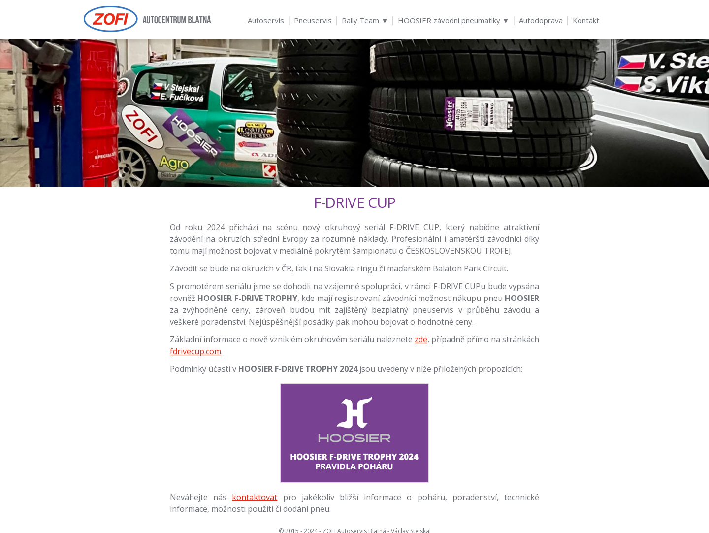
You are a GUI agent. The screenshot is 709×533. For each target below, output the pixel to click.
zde (421, 339)
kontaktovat (254, 497)
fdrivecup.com (195, 351)
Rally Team (365, 20)
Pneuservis (313, 20)
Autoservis (266, 20)
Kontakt (586, 20)
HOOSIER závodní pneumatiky (454, 20)
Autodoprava (541, 20)
